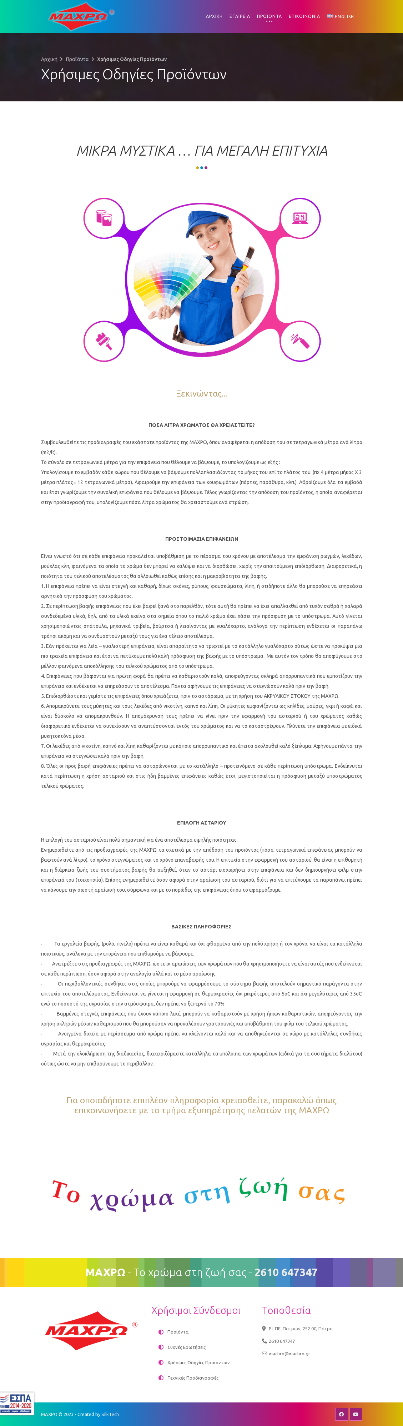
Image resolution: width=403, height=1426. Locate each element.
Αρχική (49, 59)
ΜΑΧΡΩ (49, 1414)
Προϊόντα (77, 59)
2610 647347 (282, 1341)
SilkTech (110, 1414)
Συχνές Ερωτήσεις (186, 1347)
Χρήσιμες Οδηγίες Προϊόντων (198, 1362)
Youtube (355, 1414)
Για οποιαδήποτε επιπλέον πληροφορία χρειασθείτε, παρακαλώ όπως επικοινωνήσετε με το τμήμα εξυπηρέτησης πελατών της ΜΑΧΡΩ (201, 1105)
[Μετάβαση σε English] (340, 16)
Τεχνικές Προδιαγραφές (192, 1377)
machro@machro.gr (289, 1353)
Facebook (341, 1414)
